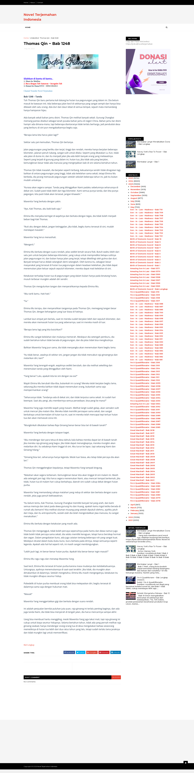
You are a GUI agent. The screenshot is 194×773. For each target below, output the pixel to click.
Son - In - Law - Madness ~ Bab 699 (145, 315)
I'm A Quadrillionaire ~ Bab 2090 (144, 412)
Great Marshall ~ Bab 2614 (141, 442)
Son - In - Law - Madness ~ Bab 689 (145, 345)
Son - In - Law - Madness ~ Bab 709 (145, 212)
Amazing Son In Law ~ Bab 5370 (144, 271)
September (135, 195)
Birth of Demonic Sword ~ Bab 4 (144, 257)
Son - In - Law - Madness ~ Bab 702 (145, 233)
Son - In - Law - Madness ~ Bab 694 (145, 330)
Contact (41, 2)
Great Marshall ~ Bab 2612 (141, 448)
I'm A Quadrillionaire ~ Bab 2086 (144, 424)
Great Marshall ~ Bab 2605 (141, 468)
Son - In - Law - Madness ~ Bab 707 (145, 218)
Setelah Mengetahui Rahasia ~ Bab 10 (152, 593)
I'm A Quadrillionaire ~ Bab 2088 (144, 418)
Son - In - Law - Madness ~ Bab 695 (145, 327)
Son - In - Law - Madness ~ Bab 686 (145, 310)
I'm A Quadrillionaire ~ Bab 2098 (144, 386)
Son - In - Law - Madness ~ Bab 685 (145, 348)
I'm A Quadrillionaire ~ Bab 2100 (144, 380)
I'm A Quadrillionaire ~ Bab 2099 (144, 383)
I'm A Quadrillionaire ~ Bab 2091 (144, 410)
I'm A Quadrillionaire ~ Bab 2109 (144, 295)
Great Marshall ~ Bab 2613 (141, 445)
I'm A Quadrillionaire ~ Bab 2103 (144, 371)
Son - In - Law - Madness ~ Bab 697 (145, 321)
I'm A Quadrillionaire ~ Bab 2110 (143, 292)
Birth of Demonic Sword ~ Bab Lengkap (148, 289)
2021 (130, 520)
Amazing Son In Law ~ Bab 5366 (144, 283)
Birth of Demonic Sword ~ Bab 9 (144, 242)
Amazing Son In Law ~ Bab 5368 (144, 277)
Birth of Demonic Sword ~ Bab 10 (144, 239)
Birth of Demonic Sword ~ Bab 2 (144, 262)
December (135, 186)
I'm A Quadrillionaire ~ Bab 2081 (144, 492)
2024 (130, 181)
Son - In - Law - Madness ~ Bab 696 (145, 324)
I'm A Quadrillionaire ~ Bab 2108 (144, 298)
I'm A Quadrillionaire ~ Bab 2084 (144, 483)
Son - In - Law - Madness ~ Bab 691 (145, 339)
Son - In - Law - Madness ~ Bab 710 (145, 210)
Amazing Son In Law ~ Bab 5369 (144, 274)
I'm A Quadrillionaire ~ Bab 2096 (144, 392)
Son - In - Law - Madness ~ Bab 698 (145, 318)
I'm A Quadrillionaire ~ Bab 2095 (144, 395)
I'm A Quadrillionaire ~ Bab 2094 (144, 398)
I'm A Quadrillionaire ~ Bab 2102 (144, 374)
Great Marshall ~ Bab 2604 (141, 471)
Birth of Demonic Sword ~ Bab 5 (144, 254)
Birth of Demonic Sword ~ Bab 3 (144, 260)
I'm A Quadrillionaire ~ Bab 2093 (144, 401)
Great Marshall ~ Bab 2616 (141, 436)
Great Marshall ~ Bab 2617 (141, 433)
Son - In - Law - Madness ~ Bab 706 (145, 221)
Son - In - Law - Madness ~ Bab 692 (145, 336)
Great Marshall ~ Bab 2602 (141, 477)
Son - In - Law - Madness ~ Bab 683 (145, 354)
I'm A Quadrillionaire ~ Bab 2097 (144, 389)
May (132, 207)
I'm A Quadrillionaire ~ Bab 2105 (144, 365)
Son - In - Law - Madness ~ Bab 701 (145, 236)
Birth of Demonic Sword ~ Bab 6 (144, 251)
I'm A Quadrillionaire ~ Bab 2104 (144, 368)
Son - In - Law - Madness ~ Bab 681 (145, 360)
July (132, 201)
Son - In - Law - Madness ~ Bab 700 (145, 312)
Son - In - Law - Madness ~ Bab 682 (145, 357)
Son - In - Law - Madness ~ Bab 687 (145, 307)
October (134, 192)
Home (27, 2)
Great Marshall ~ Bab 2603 (141, 474)
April (132, 505)
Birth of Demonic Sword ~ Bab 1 (144, 265)
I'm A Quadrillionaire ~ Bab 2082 (144, 489)
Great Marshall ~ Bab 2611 (141, 451)
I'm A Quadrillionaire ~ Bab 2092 (144, 407)
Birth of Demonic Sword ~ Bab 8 (144, 245)
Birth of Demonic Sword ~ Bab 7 (144, 248)
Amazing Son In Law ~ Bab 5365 (144, 286)
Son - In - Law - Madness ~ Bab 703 (145, 230)
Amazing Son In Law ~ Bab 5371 (144, 268)
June (132, 204)
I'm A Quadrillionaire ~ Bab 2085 (144, 427)
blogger (115, 681)
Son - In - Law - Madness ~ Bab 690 (145, 342)
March (133, 508)
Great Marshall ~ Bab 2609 (141, 457)
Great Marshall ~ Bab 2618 (141, 430)
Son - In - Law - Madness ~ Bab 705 (145, 224)
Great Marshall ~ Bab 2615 (141, 439)
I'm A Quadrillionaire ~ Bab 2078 (144, 501)
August (133, 198)
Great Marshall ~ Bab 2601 (141, 480)
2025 (130, 178)
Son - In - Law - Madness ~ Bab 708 (145, 215)
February (134, 510)
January (133, 513)
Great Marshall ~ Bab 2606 (141, 465)
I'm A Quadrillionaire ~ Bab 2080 (144, 495)
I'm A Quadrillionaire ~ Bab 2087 (144, 421)
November (135, 189)
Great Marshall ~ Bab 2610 (141, 454)
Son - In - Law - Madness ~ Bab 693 (145, 333)
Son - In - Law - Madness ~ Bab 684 (145, 351)
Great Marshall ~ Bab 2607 (141, 463)
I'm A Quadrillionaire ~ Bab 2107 (144, 301)
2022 (130, 517)
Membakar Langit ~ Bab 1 (147, 162)
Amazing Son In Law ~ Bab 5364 (144, 404)
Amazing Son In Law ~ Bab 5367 (144, 280)
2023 (130, 184)
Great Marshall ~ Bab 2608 (141, 460)
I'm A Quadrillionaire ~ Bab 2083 (144, 486)
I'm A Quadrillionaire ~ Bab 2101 (143, 377)
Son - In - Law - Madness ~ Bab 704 (145, 227)
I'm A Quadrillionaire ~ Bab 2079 (144, 498)
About (33, 2)
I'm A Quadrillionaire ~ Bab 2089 (144, 415)
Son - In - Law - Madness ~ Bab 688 (145, 304)
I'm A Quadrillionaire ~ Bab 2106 (144, 362)
